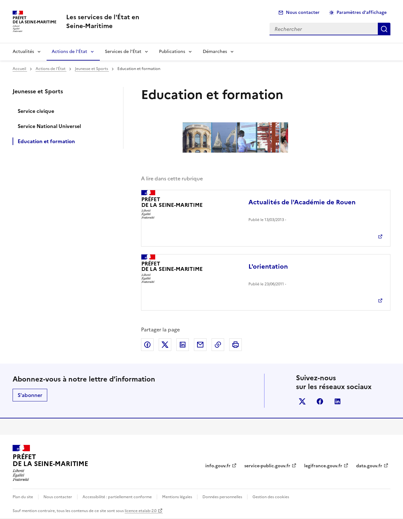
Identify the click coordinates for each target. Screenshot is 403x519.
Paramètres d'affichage (362, 12)
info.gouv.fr (217, 466)
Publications (172, 51)
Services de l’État (123, 51)
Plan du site (23, 497)
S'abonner (30, 395)
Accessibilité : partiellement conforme (117, 497)
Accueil (20, 69)
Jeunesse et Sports (92, 69)
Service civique (36, 111)
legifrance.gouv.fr (323, 466)
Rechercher (384, 29)
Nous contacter (303, 12)
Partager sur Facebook (147, 344)
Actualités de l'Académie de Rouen (301, 202)
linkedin (337, 401)
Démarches (215, 51)
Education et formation (46, 141)
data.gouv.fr (369, 466)
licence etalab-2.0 (140, 511)
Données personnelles (222, 497)
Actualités (23, 51)
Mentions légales (177, 497)
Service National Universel (49, 126)
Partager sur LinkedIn (182, 344)
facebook (320, 401)
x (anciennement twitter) (302, 401)
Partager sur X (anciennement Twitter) (165, 344)
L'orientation (268, 266)
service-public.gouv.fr (267, 466)
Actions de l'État (69, 51)
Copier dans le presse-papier (218, 344)
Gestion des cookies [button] (271, 497)
